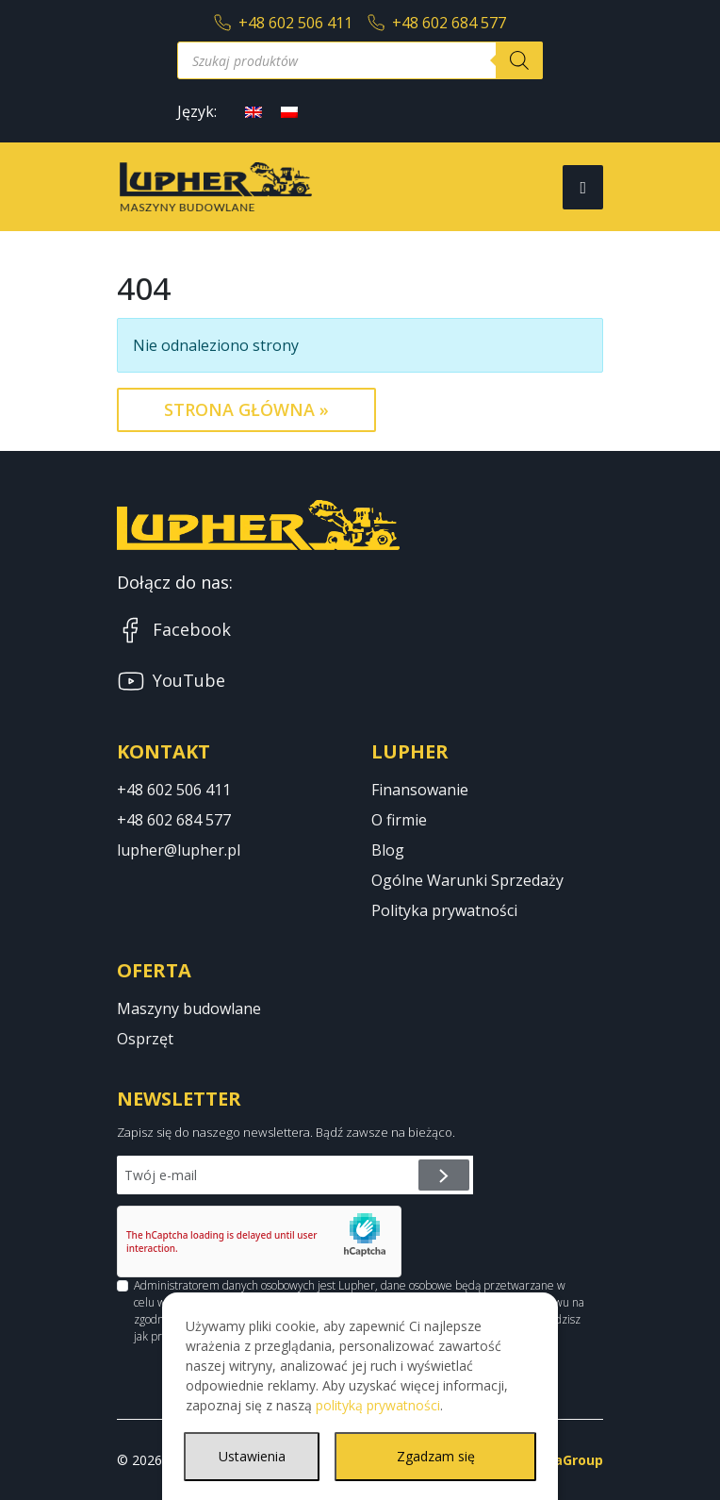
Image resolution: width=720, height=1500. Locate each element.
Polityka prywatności (444, 910)
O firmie (399, 819)
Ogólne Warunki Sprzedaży (467, 880)
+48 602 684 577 (437, 22)
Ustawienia (252, 1456)
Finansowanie (419, 789)
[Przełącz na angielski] (253, 111)
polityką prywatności (378, 1405)
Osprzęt (145, 1038)
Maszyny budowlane (189, 1008)
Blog (387, 850)
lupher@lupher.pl (178, 850)
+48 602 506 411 (283, 22)
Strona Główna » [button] (246, 409)
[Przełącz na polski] (289, 111)
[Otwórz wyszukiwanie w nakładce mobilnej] (360, 60)
